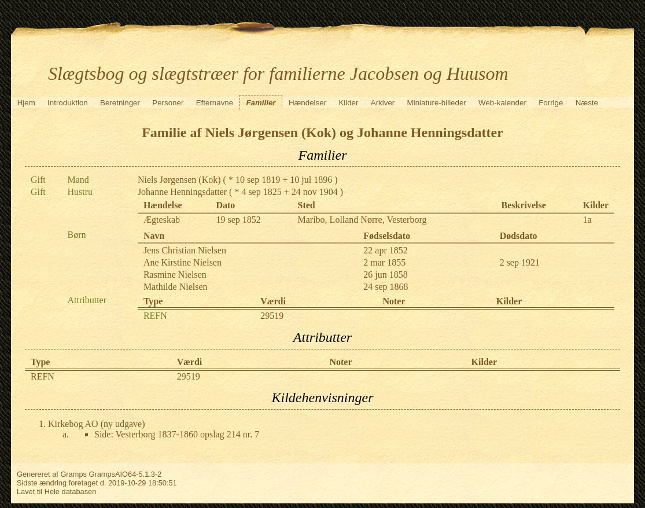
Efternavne (214, 102)
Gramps (73, 474)
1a (587, 219)
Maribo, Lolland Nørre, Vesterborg (362, 219)
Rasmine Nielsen (175, 274)
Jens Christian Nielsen (184, 250)
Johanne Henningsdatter (182, 192)
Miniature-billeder (436, 102)
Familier (260, 102)
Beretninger (120, 102)
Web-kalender (502, 102)
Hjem (26, 102)
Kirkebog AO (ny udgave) (96, 424)
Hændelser (307, 102)
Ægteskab (161, 219)
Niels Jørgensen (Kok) (179, 180)
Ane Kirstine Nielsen (182, 262)
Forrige (551, 102)
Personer (167, 102)
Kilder (348, 102)
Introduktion (67, 102)
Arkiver (383, 102)
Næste (587, 102)
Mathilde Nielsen (175, 287)
